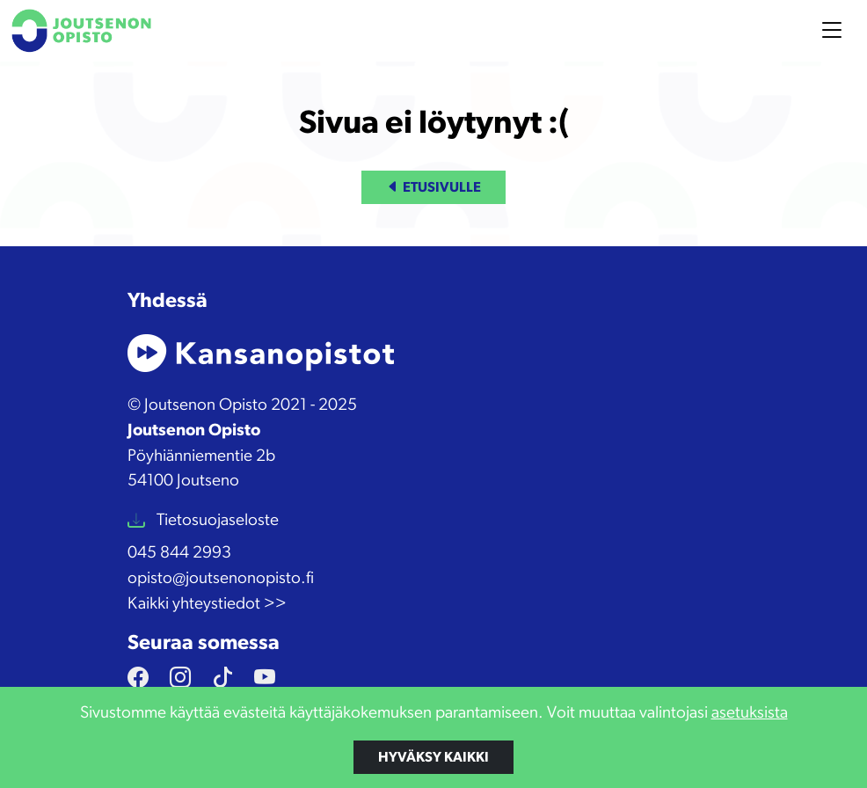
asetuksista (749, 712)
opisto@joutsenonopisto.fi (221, 578)
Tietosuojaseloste (216, 520)
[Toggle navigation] (831, 30)
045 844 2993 (179, 552)
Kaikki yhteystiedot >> (207, 603)
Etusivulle (433, 187)
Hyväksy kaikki (433, 757)
